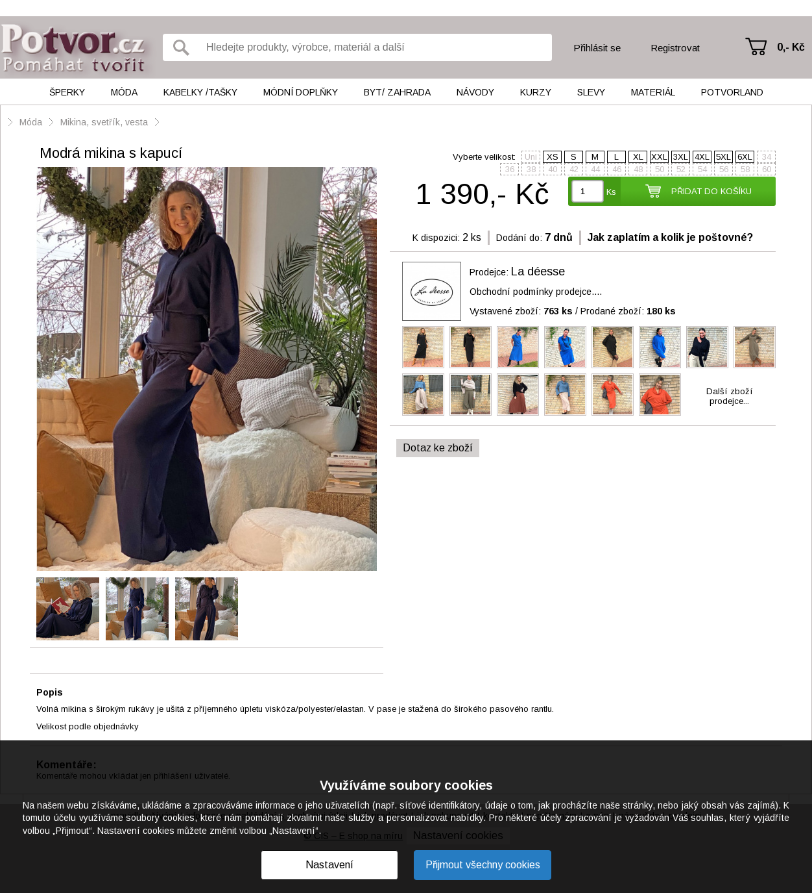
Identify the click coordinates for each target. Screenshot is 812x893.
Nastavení (329, 864)
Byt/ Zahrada (397, 92)
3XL (680, 157)
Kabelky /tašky (200, 92)
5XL (723, 157)
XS (552, 157)
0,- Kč (791, 47)
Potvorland (732, 92)
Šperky (67, 92)
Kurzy (535, 92)
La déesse (538, 271)
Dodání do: (519, 238)
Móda (124, 92)
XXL (659, 157)
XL (638, 157)
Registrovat (675, 47)
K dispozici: (436, 238)
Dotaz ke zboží (438, 447)
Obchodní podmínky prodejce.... (536, 291)
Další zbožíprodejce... (729, 396)
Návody (475, 92)
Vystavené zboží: (521, 311)
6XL (744, 157)
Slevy (591, 92)
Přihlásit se (597, 47)
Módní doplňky (300, 92)
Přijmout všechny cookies (482, 864)
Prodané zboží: (628, 311)
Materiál (653, 92)
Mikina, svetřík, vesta (104, 122)
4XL (702, 157)
